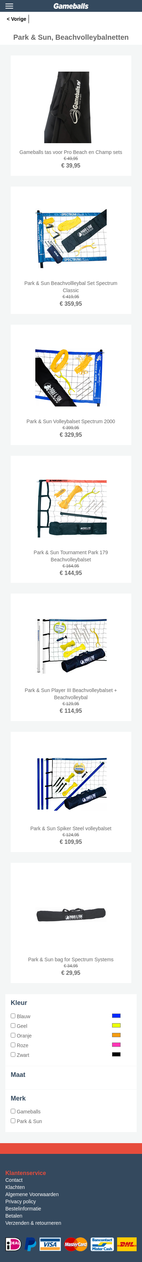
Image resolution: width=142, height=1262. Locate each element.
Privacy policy (20, 1201)
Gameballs (26, 1111)
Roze (66, 1045)
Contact (13, 1180)
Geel (66, 1026)
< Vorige (16, 19)
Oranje (66, 1036)
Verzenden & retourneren (33, 1223)
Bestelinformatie (23, 1209)
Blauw (66, 1016)
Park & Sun (26, 1121)
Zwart (66, 1055)
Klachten (15, 1187)
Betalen (13, 1216)
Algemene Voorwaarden (32, 1194)
